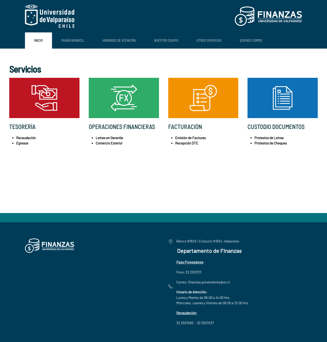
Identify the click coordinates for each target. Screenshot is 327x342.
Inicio (38, 40)
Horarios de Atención (119, 40)
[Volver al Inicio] (49, 16)
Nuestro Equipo (166, 40)
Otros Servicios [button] (209, 40)
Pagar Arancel (72, 40)
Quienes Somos (251, 40)
